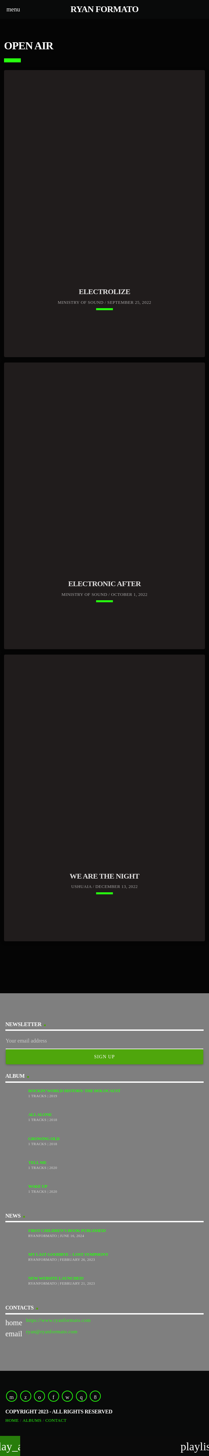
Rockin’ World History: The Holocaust (74, 1090)
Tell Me (37, 1162)
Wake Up (37, 1186)
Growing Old (43, 1138)
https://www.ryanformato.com (58, 1320)
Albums (32, 1420)
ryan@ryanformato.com (51, 1331)
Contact (56, 1420)
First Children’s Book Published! (67, 1230)
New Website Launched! (56, 1278)
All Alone (40, 1114)
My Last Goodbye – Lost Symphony (68, 1254)
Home (12, 1420)
